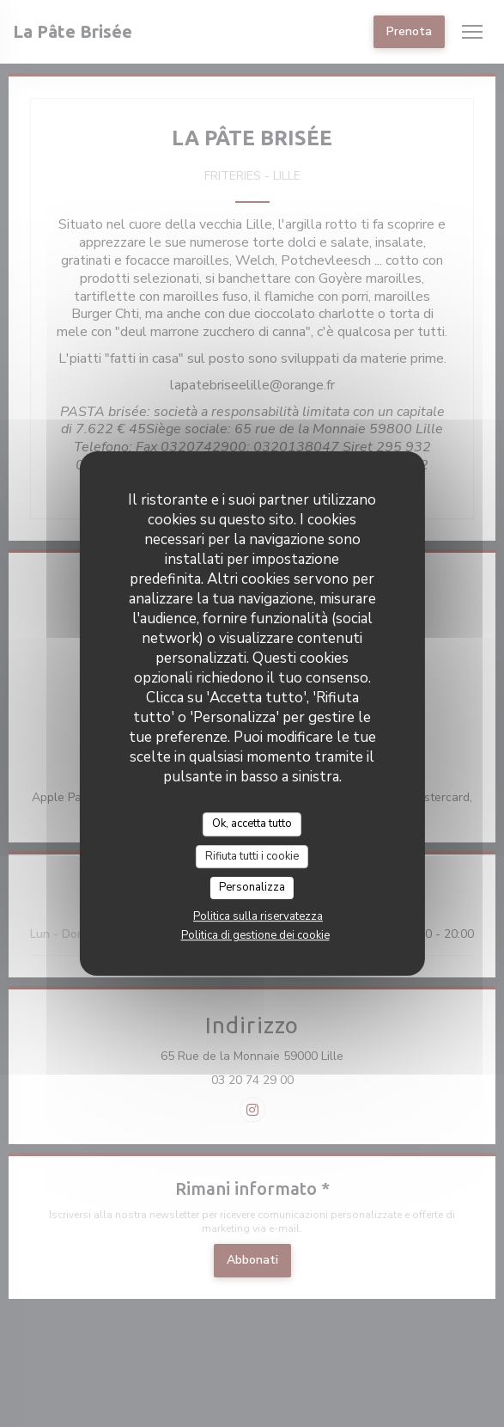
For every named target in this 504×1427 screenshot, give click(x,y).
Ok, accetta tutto (252, 823)
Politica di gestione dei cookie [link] (255, 935)
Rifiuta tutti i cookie (252, 856)
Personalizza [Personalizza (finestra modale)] (252, 887)
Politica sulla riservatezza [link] (258, 916)
